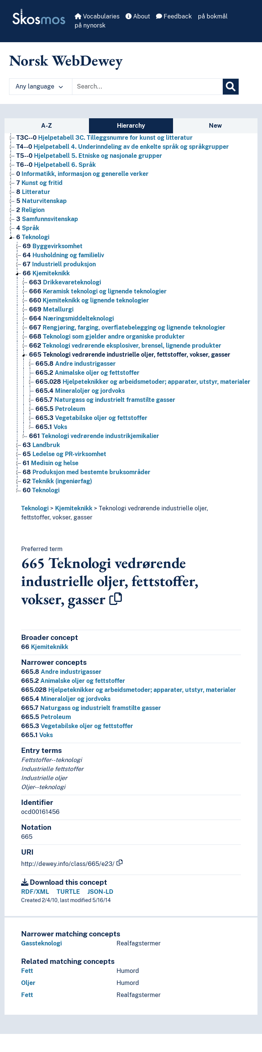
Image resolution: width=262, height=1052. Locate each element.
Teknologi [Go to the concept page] (32, 237)
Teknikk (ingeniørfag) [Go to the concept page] (57, 481)
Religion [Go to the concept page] (30, 210)
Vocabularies (97, 16)
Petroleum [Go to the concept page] (60, 408)
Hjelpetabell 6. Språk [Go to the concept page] (56, 164)
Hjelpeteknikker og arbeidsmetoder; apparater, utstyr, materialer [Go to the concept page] (142, 381)
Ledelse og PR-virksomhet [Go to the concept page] (64, 454)
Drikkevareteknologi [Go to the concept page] (65, 282)
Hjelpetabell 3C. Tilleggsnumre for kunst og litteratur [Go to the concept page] (104, 137)
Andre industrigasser (61, 671)
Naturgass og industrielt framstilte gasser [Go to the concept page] (105, 399)
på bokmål (213, 16)
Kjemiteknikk (73, 508)
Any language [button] (39, 86)
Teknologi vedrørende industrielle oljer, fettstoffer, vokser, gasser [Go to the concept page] (129, 354)
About (138, 16)
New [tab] (215, 125)
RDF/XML (35, 891)
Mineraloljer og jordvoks (65, 698)
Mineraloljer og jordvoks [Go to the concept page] (80, 390)
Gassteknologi (41, 943)
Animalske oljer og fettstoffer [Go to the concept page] (87, 372)
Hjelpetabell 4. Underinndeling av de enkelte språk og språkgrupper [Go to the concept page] (122, 146)
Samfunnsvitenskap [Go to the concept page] (47, 219)
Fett (27, 970)
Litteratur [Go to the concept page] (33, 191)
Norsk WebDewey (66, 60)
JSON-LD (100, 891)
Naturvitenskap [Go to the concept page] (41, 201)
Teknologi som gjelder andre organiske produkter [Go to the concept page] (107, 336)
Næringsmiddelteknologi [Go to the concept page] (71, 318)
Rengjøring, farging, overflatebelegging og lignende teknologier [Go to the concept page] (127, 327)
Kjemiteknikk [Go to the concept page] (46, 273)
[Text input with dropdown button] (147, 86)
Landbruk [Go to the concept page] (41, 445)
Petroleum (46, 717)
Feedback (174, 16)
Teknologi (35, 508)
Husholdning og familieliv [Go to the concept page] (63, 255)
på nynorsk (90, 25)
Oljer (28, 982)
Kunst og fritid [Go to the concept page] (39, 182)
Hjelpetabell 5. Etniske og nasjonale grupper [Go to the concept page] (89, 155)
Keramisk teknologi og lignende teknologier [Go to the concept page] (98, 291)
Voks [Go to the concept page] (51, 427)
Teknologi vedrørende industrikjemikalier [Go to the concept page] (94, 436)
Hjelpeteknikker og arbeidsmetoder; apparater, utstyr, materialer (128, 689)
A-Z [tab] (46, 125)
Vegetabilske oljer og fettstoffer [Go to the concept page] (91, 417)
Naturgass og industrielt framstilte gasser (91, 708)
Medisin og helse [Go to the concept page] (50, 463)
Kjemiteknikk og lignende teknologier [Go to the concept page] (89, 300)
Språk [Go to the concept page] (27, 228)
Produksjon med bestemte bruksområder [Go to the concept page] (86, 472)
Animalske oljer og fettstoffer (73, 680)
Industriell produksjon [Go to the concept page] (59, 264)
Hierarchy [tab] (131, 125)
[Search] (230, 86)
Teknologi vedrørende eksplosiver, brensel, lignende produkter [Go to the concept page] (125, 345)
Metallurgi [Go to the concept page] (51, 309)
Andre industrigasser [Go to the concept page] (75, 363)
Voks (37, 735)
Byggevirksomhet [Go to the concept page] (53, 246)
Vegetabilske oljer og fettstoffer (77, 726)
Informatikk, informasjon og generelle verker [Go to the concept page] (82, 173)
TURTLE (68, 891)
